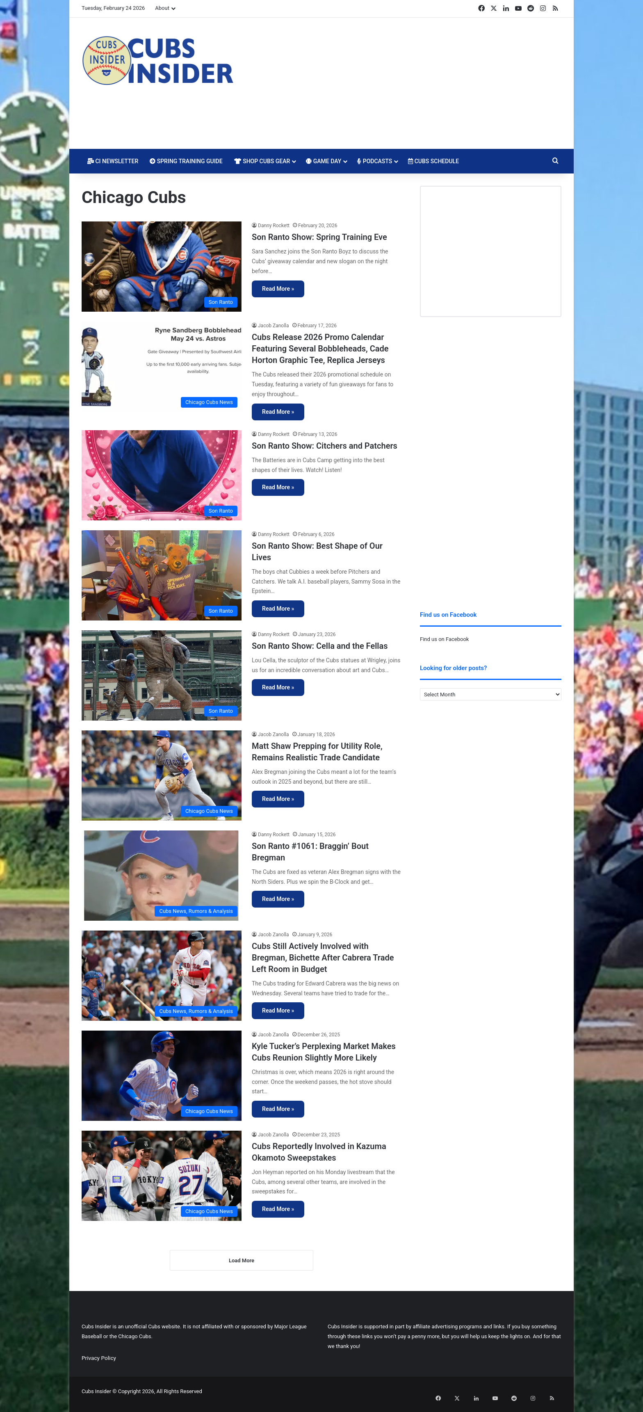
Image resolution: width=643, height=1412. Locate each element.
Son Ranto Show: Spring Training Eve (319, 237)
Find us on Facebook (444, 639)
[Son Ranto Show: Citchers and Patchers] (162, 475)
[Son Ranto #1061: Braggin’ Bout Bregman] (162, 875)
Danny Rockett (274, 225)
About (162, 8)
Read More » (278, 288)
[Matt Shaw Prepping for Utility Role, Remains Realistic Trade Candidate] (162, 775)
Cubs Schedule (433, 161)
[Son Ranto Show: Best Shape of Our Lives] (162, 575)
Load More (241, 1266)
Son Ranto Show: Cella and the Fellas (320, 646)
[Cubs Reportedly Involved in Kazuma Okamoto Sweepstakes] (162, 1176)
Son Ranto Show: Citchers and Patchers (324, 446)
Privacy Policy (99, 1363)
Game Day (323, 161)
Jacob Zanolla (273, 325)
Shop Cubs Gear (262, 161)
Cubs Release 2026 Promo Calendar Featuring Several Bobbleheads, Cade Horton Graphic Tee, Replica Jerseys (320, 348)
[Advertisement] (403, 83)
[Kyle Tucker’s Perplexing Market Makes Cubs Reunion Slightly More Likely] (162, 1076)
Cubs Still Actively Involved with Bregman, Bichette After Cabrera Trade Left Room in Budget (323, 957)
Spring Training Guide (186, 161)
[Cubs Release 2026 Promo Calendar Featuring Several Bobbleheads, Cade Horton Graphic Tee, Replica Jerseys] (162, 367)
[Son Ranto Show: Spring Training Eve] (162, 266)
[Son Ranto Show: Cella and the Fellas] (162, 675)
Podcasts (374, 161)
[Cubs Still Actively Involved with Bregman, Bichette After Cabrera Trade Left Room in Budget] (162, 976)
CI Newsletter (112, 161)
